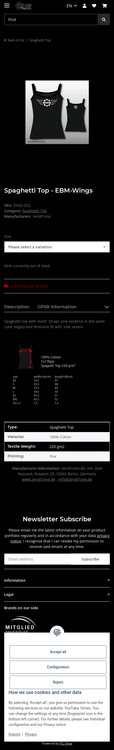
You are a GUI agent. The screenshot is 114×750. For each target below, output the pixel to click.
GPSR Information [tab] (57, 306)
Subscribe (90, 559)
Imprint (14, 734)
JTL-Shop (66, 743)
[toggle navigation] (6, 3)
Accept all (58, 652)
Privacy (31, 734)
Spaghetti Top (34, 210)
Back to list (16, 40)
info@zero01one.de (75, 479)
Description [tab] (16, 306)
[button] (84, 6)
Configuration (58, 667)
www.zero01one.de (38, 479)
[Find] (104, 19)
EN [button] (69, 6)
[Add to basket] (8, 56)
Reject (58, 682)
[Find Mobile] (51, 19)
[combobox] (57, 247)
